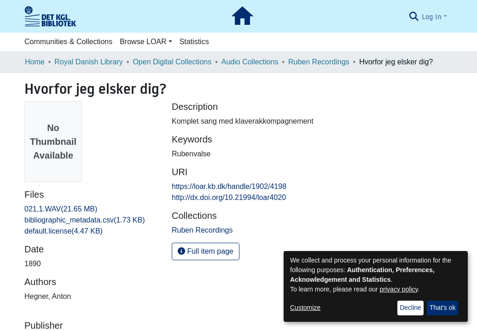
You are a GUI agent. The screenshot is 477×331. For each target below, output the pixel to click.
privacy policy (399, 289)
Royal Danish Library (88, 62)
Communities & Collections (68, 42)
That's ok (442, 307)
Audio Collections (250, 62)
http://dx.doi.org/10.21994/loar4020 (229, 197)
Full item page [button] (205, 251)
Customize (305, 307)
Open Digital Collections (172, 62)
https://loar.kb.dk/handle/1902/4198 (229, 186)
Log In (432, 16)
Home (35, 62)
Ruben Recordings (318, 62)
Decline (410, 307)
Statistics (194, 42)
